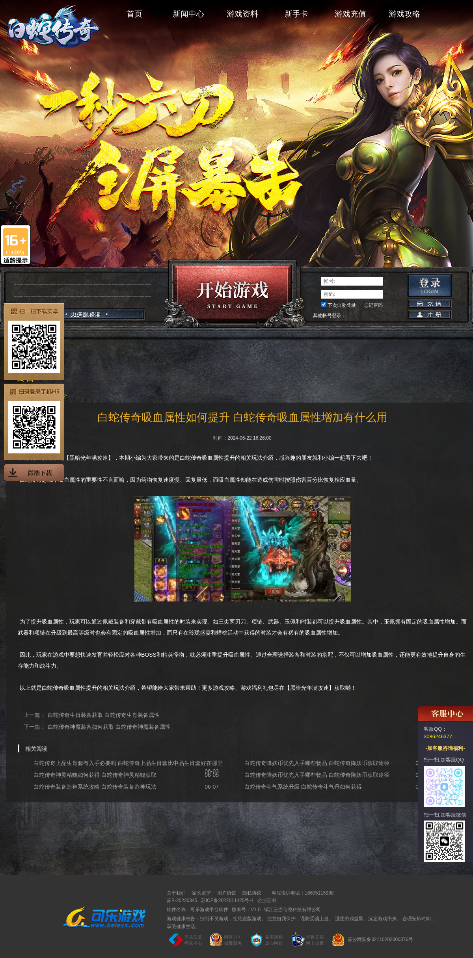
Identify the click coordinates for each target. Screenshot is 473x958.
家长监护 (201, 893)
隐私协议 (251, 893)
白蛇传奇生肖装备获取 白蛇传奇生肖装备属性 (104, 715)
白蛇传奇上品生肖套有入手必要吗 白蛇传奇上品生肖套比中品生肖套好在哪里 (128, 763)
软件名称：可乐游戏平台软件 (197, 909)
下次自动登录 (342, 305)
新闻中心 (188, 13)
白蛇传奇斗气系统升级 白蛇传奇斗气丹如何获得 (303, 786)
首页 (134, 13)
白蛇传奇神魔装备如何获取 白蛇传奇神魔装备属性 (109, 727)
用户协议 (226, 893)
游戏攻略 (404, 13)
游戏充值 (350, 13)
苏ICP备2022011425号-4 (227, 900)
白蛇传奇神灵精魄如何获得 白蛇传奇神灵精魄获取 (95, 775)
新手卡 (296, 13)
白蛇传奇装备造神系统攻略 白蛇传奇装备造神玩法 (95, 786)
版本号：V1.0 (246, 909)
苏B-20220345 (182, 900)
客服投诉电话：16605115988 (300, 893)
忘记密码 (373, 305)
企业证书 (266, 900)
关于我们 (176, 893)
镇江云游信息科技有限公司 (292, 909)
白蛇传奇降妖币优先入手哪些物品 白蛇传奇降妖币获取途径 (316, 763)
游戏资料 (242, 13)
